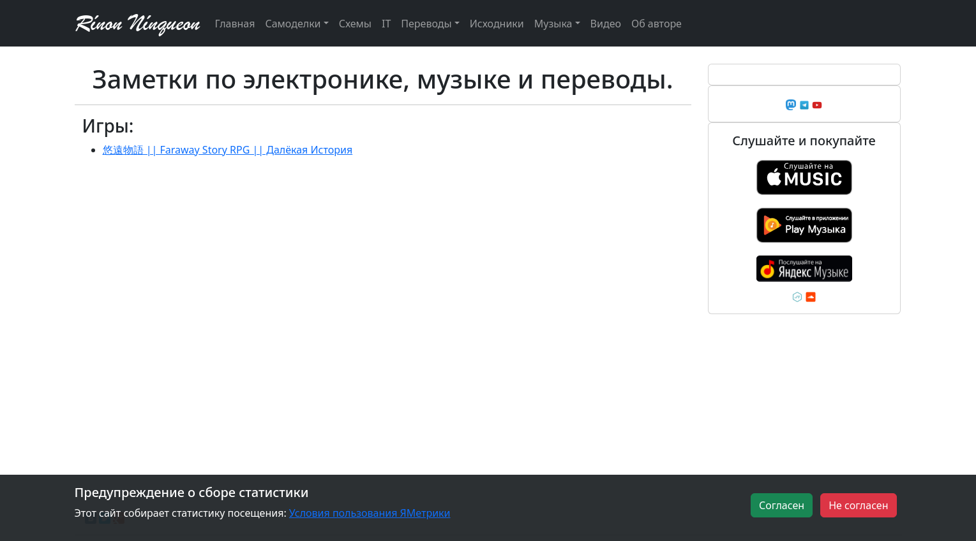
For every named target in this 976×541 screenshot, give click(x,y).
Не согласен (858, 505)
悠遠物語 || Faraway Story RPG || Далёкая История (228, 150)
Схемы (355, 24)
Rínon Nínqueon (137, 23)
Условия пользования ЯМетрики (370, 513)
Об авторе (656, 24)
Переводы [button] (426, 24)
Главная (235, 24)
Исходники (497, 24)
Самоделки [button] (292, 24)
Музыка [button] (553, 24)
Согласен (781, 505)
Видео (605, 24)
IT (386, 24)
